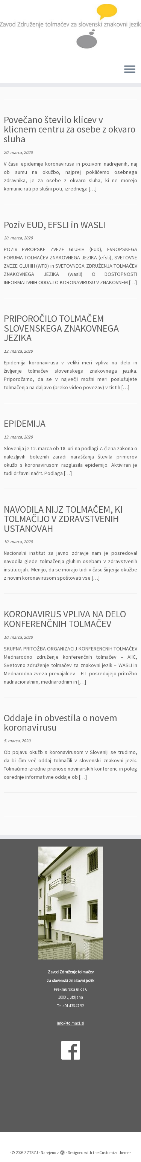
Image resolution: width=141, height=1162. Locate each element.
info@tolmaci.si (70, 1023)
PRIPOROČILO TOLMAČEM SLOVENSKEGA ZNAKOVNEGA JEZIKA (61, 328)
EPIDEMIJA (24, 423)
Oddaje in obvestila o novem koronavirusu (60, 723)
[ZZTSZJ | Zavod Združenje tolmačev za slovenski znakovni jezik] (70, 29)
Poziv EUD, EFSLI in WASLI (54, 225)
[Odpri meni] (129, 69)
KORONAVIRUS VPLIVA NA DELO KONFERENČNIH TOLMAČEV (65, 619)
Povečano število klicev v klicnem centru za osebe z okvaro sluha (69, 129)
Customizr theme (114, 1152)
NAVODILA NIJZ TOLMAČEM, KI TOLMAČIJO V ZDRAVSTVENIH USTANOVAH (63, 519)
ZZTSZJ (31, 1152)
